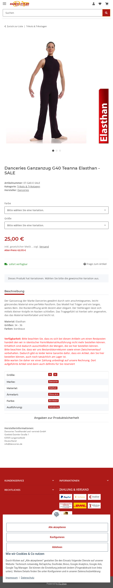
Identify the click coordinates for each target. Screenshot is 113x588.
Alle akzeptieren (57, 527)
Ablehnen (57, 547)
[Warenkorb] (106, 3)
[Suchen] (53, 12)
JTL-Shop (62, 583)
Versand (44, 246)
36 (55, 374)
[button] (94, 3)
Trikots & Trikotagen (28, 186)
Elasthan (53, 388)
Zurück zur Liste (15, 26)
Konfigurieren (57, 537)
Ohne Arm (53, 394)
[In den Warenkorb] (7, 37)
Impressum (12, 577)
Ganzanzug (54, 407)
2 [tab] (57, 151)
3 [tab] (60, 151)
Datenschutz (27, 577)
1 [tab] (53, 151)
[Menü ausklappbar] (4, 2)
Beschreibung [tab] (14, 291)
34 (50, 374)
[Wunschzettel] (100, 3)
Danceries (53, 381)
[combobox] (56, 210)
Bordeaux (53, 400)
